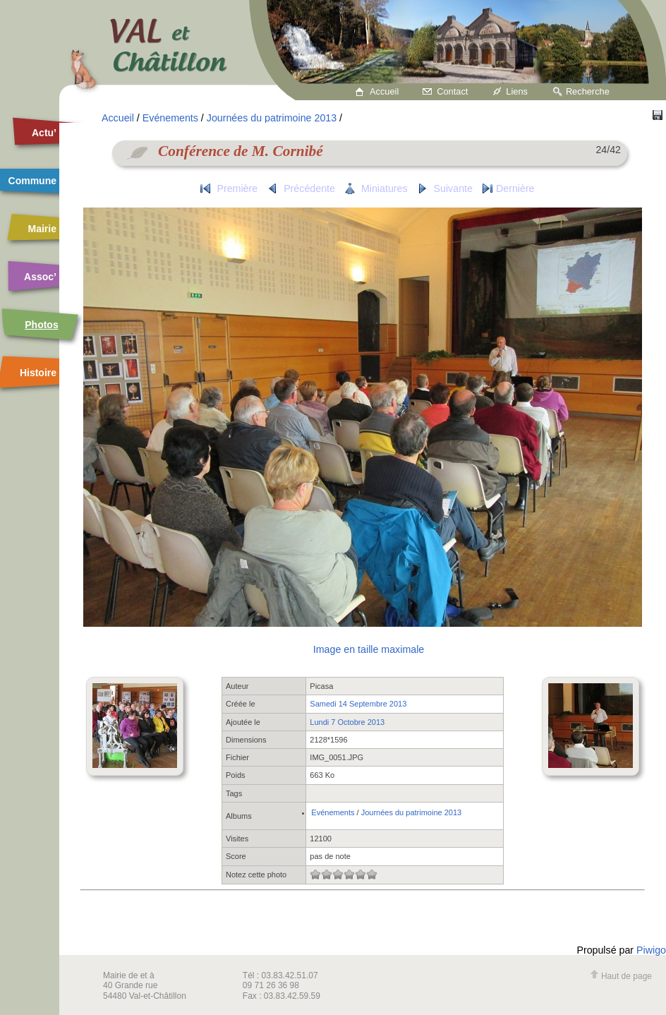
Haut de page (621, 976)
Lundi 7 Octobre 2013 (347, 722)
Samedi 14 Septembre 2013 (358, 703)
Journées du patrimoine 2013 (272, 118)
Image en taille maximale (368, 649)
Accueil (384, 91)
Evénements (170, 118)
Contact (452, 91)
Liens (517, 91)
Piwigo (651, 950)
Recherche (588, 91)
